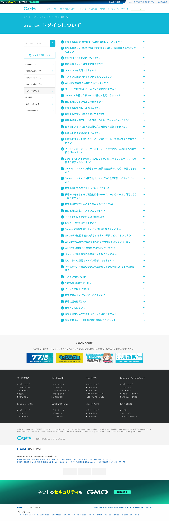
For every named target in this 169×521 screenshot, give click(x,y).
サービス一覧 (113, 8)
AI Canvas (93, 8)
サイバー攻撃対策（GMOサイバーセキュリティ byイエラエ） (50, 462)
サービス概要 (136, 431)
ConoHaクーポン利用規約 (71, 429)
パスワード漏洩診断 (65, 459)
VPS (56, 8)
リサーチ (91, 515)
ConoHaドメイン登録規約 (33, 429)
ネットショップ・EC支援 (41, 515)
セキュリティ (68, 515)
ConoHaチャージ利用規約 (52, 429)
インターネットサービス (24, 515)
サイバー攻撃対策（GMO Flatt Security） (83, 462)
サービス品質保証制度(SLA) (74, 431)
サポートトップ (30, 16)
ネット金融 (108, 515)
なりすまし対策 (103, 462)
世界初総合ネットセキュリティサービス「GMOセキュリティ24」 (36, 459)
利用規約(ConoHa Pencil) (139, 429)
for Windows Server (68, 8)
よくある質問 (45, 16)
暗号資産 (116, 515)
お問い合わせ (89, 431)
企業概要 (127, 431)
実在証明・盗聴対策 (23, 462)
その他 (137, 515)
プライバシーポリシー (103, 431)
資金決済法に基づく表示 (55, 431)
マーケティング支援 (80, 515)
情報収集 (99, 515)
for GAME (82, 8)
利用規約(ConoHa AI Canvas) (120, 429)
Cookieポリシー (117, 431)
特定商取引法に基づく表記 (36, 431)
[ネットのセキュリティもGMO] (20, 2)
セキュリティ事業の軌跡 (118, 462)
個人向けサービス (127, 515)
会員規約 (20, 429)
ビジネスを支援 (56, 515)
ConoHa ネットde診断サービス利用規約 (95, 429)
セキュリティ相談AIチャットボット (100, 459)
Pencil (102, 8)
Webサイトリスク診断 (80, 459)
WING (49, 8)
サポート (125, 8)
